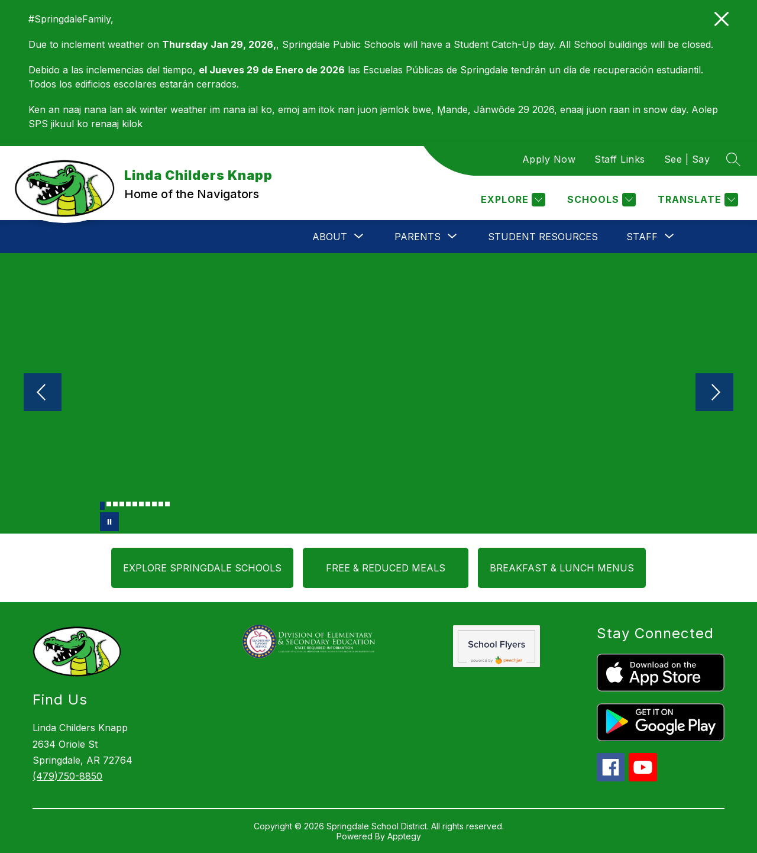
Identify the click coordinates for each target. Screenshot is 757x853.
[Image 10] (160, 504)
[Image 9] (154, 504)
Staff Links (619, 159)
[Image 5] (128, 504)
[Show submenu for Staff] (642, 237)
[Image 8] (147, 504)
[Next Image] (714, 393)
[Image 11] (167, 504)
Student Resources (543, 237)
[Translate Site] (696, 199)
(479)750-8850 (67, 776)
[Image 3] (115, 504)
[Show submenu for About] (329, 237)
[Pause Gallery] (109, 521)
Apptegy (404, 836)
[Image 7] (141, 504)
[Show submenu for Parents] (417, 237)
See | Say (687, 159)
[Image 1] (102, 506)
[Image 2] (108, 504)
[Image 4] (121, 504)
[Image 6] (134, 504)
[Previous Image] (43, 393)
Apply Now (549, 159)
